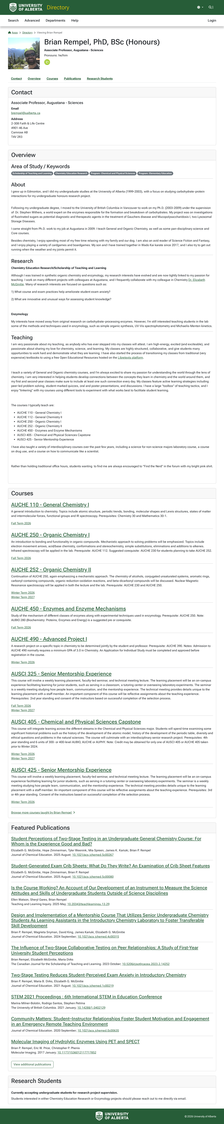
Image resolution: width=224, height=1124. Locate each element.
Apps (13, 32)
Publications (72, 78)
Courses (52, 78)
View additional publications (32, 1064)
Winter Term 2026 (23, 592)
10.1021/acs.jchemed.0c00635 (98, 1030)
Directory (58, 7)
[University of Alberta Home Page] (26, 7)
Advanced (32, 20)
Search (13, 20)
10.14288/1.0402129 (91, 1007)
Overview (34, 78)
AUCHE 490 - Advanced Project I (49, 639)
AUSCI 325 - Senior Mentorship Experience (61, 674)
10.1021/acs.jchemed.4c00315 (98, 936)
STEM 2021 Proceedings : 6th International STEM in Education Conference (86, 996)
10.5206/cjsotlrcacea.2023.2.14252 (146, 964)
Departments (55, 20)
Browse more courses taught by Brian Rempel (43, 812)
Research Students (100, 78)
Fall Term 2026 (21, 523)
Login (212, 20)
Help (74, 20)
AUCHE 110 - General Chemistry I (50, 505)
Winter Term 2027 (23, 597)
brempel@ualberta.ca (25, 113)
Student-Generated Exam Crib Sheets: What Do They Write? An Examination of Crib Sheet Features (110, 865)
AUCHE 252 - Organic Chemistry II (51, 570)
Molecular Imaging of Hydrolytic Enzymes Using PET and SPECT (75, 1041)
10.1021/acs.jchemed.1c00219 (93, 985)
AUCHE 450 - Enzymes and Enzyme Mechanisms (68, 609)
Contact (16, 78)
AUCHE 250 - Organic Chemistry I (50, 535)
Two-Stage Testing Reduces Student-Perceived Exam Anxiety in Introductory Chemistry (98, 975)
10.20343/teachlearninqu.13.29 (88, 904)
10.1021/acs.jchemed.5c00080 (93, 876)
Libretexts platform (130, 357)
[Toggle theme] (200, 7)
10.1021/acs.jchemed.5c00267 (93, 855)
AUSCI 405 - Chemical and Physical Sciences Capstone (76, 722)
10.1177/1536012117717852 (76, 1052)
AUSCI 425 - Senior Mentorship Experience (61, 770)
